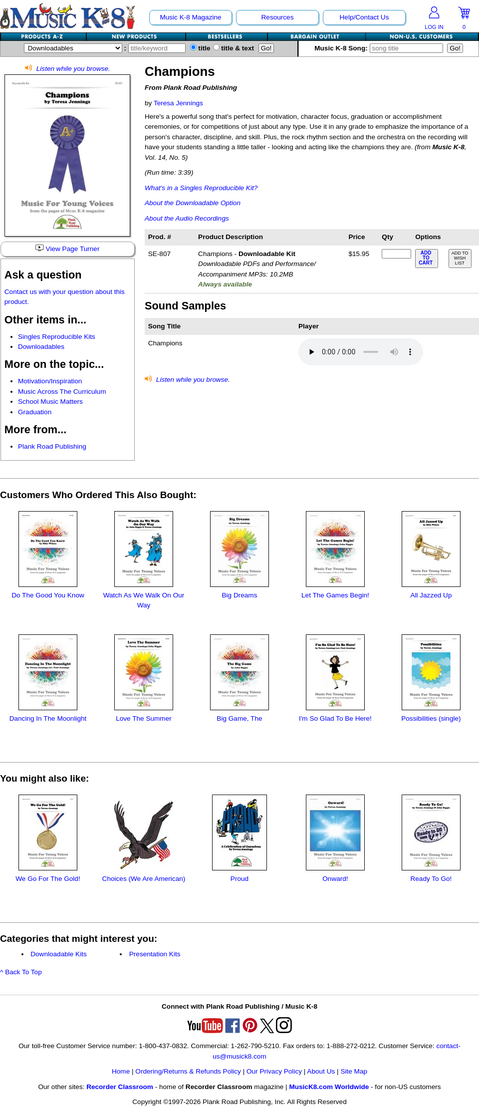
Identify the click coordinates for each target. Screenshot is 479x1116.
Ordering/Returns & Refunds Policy (188, 1071)
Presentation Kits (155, 954)
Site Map (353, 1071)
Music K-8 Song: (380, 48)
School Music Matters (50, 401)
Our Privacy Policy (274, 1071)
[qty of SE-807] (396, 254)
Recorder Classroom (119, 1087)
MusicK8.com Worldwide (329, 1087)
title (200, 48)
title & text (233, 48)
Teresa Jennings (178, 103)
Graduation (34, 412)
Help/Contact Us (364, 17)
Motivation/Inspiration (50, 381)
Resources (277, 17)
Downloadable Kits (58, 954)
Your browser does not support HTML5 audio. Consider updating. (360, 351)
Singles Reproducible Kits (56, 336)
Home (121, 1071)
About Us (321, 1071)
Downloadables (41, 346)
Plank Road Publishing (52, 446)
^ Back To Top (21, 972)
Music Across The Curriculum (62, 391)
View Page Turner (67, 249)
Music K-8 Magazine (190, 17)
